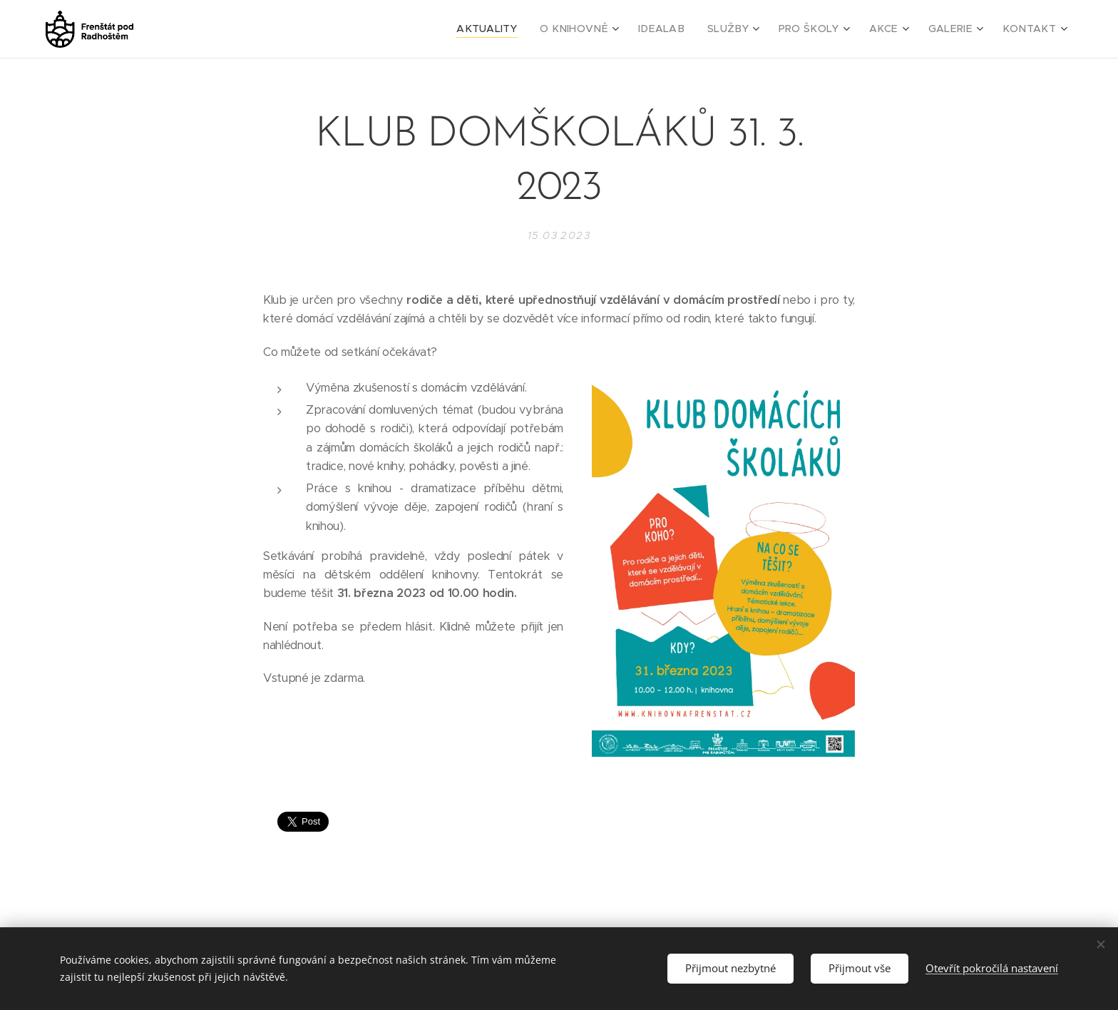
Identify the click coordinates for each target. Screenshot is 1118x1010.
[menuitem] (527, 29)
